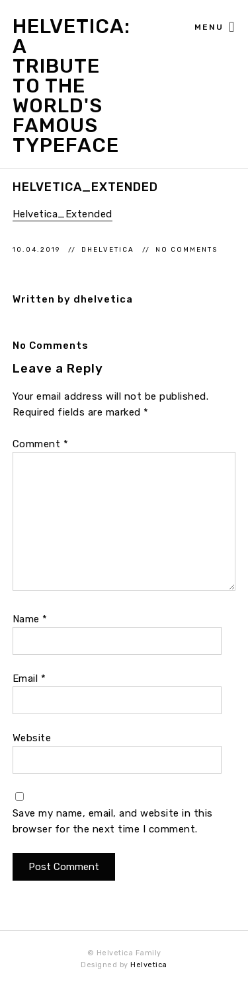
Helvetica (148, 965)
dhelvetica (109, 249)
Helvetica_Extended (62, 214)
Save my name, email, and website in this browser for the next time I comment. (113, 821)
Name (30, 619)
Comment (41, 444)
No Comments (186, 249)
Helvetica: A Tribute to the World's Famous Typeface (57, 86)
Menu (214, 27)
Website (32, 738)
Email (29, 678)
